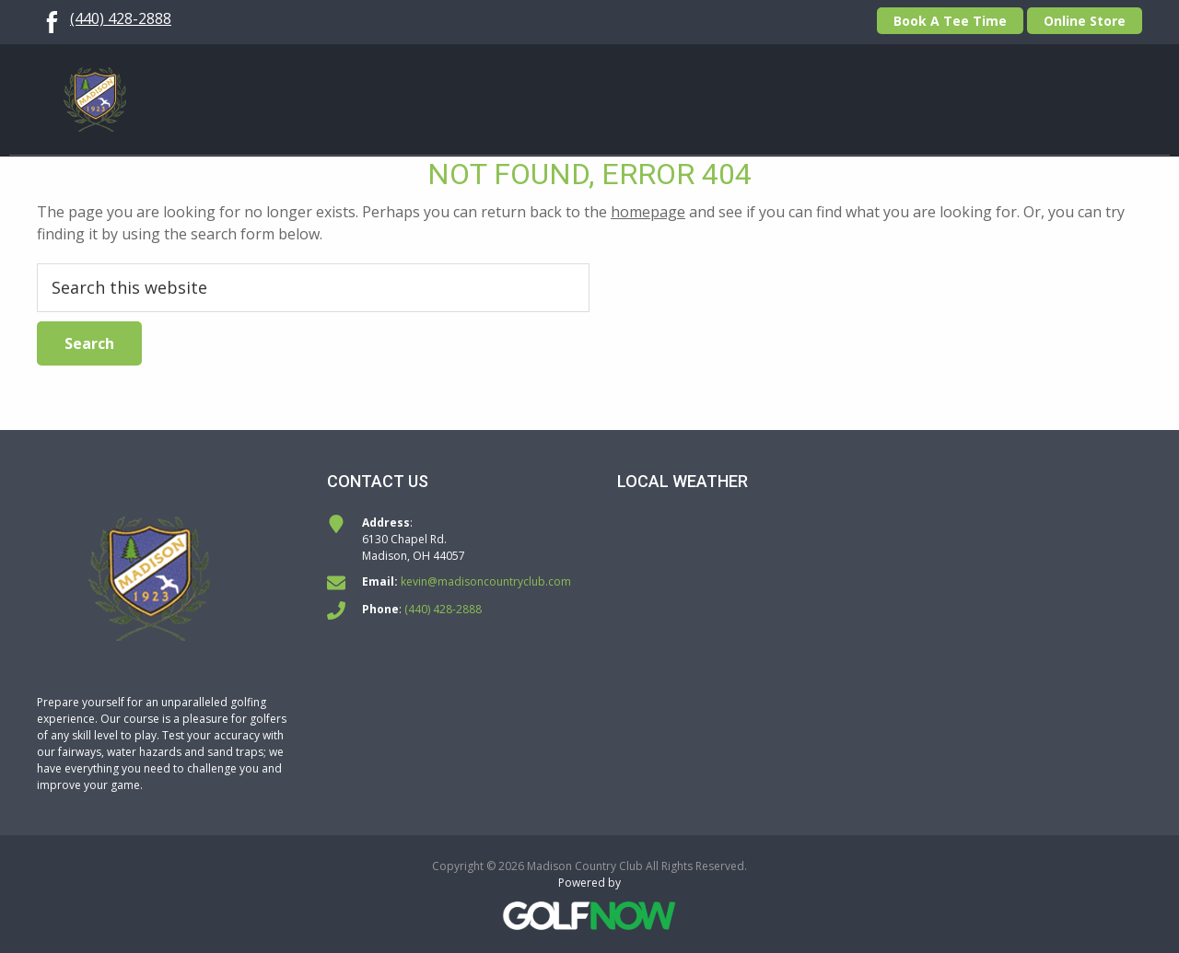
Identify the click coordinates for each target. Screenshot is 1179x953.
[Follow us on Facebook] (51, 18)
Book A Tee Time (950, 20)
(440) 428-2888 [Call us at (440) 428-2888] (120, 18)
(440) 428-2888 (443, 609)
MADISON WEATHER (879, 584)
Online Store (1085, 20)
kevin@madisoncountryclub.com (486, 581)
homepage (648, 212)
